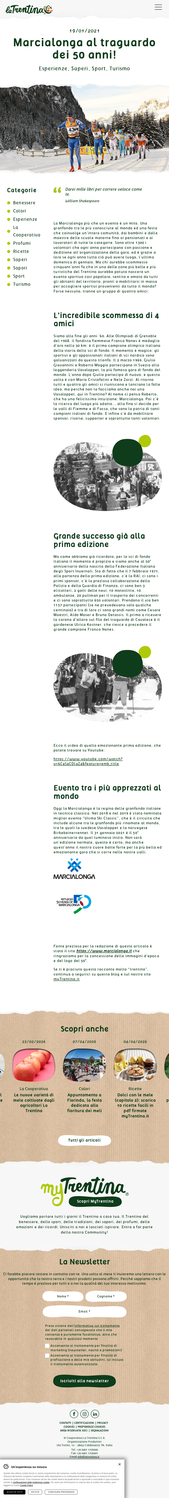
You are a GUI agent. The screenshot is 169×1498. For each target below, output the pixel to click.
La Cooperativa (34, 1088)
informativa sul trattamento (97, 1326)
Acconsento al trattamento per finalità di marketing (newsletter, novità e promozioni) (86, 1348)
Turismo (119, 68)
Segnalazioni (100, 1430)
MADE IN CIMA (89, 1487)
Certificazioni (84, 1423)
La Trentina (29, 10)
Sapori (20, 267)
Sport (99, 68)
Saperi (79, 68)
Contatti (65, 1423)
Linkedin (95, 1414)
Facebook (74, 1414)
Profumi (22, 243)
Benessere (24, 202)
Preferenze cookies (91, 1427)
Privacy (102, 1423)
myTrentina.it (66, 979)
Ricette (21, 251)
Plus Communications (89, 1484)
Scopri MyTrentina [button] (95, 1201)
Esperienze (53, 68)
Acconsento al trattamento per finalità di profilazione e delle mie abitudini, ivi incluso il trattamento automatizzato (87, 1360)
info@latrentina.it (88, 1456)
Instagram (84, 1414)
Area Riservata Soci (74, 1430)
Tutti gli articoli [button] (84, 1140)
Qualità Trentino (84, 1473)
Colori (19, 211)
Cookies (69, 1427)
